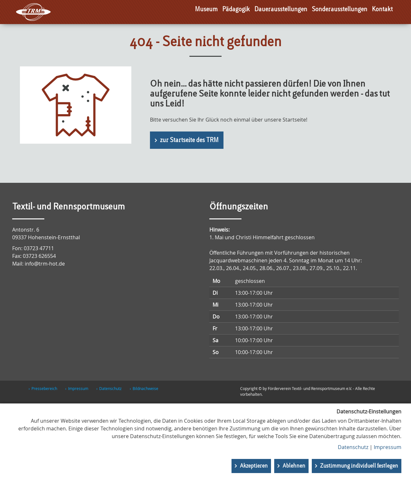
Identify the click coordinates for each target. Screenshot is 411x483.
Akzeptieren (254, 466)
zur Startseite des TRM (189, 140)
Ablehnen (294, 466)
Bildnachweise (145, 388)
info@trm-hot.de (45, 263)
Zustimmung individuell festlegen (359, 466)
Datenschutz (110, 388)
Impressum (78, 388)
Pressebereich (44, 388)
